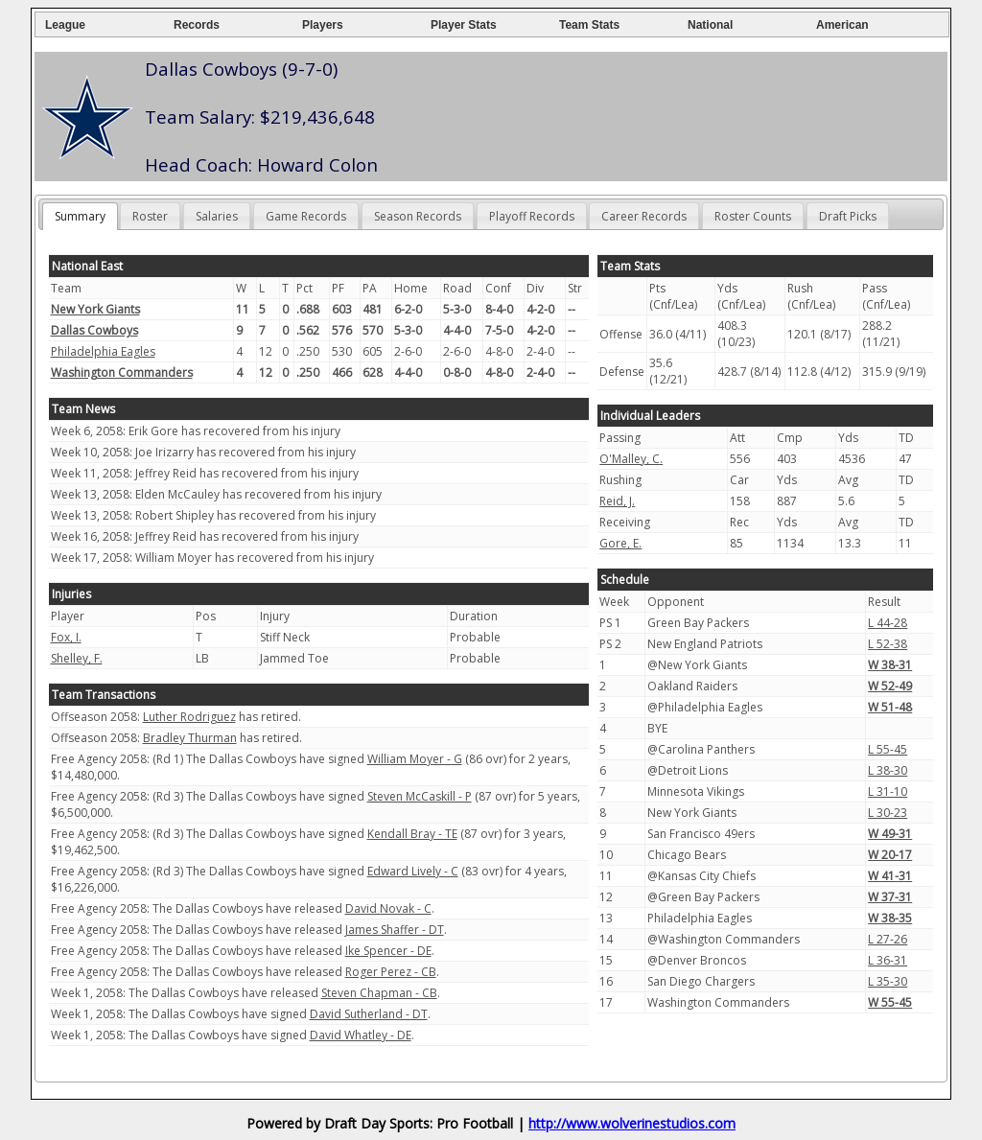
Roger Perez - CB (390, 972)
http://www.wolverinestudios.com (632, 1123)
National (710, 25)
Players (322, 25)
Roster (150, 216)
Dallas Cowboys (94, 330)
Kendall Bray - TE (412, 834)
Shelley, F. (77, 658)
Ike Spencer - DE (388, 950)
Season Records (417, 216)
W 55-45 (890, 1002)
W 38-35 (890, 918)
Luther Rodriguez (189, 717)
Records (197, 25)
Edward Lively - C (412, 871)
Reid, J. (617, 501)
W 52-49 (890, 686)
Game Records (306, 216)
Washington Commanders (122, 372)
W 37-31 (890, 897)
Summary (80, 216)
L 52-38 (887, 644)
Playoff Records (531, 216)
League (65, 25)
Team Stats (589, 25)
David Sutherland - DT (369, 1014)
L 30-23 (887, 812)
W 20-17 (890, 855)
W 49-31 (890, 834)
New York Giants (95, 309)
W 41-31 (890, 876)
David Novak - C (388, 908)
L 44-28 (887, 623)
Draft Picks (848, 216)
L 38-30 (887, 770)
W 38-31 (890, 665)
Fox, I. (66, 637)
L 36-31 (887, 960)
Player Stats (464, 25)
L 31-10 (887, 791)
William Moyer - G (414, 759)
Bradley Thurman (190, 738)
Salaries (217, 216)
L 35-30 (887, 981)
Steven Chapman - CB (379, 993)
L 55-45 (887, 749)
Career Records (644, 216)
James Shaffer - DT (394, 929)
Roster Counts (752, 216)
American (842, 25)
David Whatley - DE (360, 1035)
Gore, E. (620, 543)
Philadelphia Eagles (103, 351)
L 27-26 (887, 939)
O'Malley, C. (631, 459)
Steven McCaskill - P (419, 796)
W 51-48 (890, 707)
